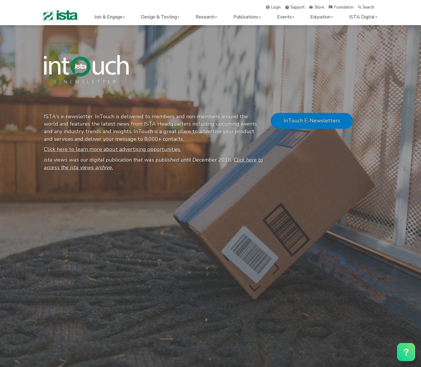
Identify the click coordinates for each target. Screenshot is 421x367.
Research (206, 17)
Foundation (343, 7)
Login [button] (276, 7)
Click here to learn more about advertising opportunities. (112, 149)
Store (319, 7)
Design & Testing (160, 17)
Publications (247, 17)
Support (297, 7)
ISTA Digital (363, 17)
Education (321, 17)
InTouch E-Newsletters (312, 120)
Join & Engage (109, 17)
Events (285, 17)
